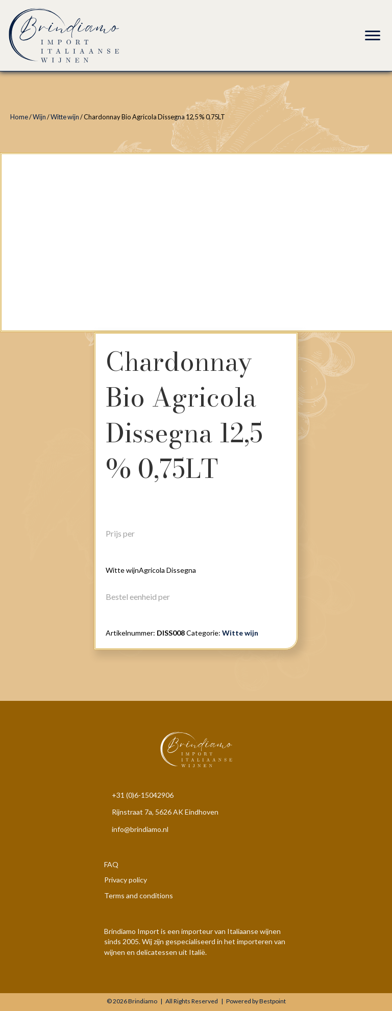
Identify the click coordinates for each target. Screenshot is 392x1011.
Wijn (39, 117)
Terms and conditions (138, 895)
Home (19, 117)
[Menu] (372, 35)
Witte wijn (65, 117)
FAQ (111, 864)
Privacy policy (125, 879)
